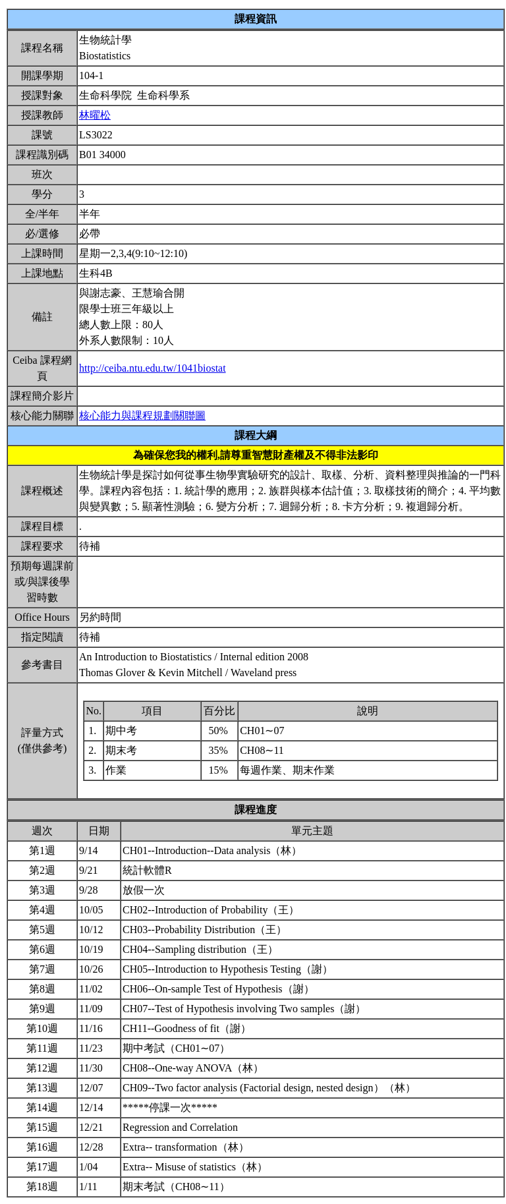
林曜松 (95, 115)
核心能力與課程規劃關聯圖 (142, 415)
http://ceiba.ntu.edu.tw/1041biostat (152, 368)
